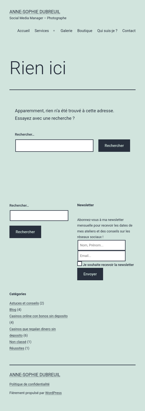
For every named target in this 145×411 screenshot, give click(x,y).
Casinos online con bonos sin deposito (38, 316)
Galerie (66, 30)
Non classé (17, 342)
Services (42, 30)
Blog (12, 310)
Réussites (16, 348)
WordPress (53, 393)
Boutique (84, 30)
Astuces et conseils (24, 303)
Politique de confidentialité (29, 384)
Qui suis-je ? (107, 30)
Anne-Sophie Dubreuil (34, 11)
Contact (129, 30)
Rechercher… (24, 134)
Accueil (23, 30)
